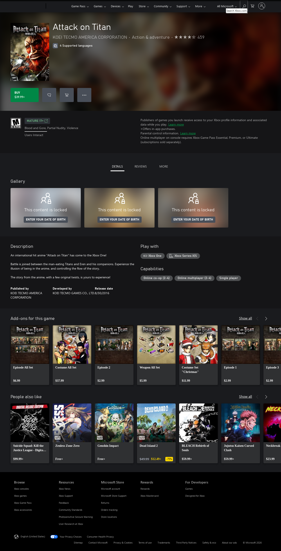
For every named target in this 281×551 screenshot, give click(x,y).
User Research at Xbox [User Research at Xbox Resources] (71, 523)
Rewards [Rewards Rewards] (145, 488)
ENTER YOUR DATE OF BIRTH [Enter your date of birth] (46, 219)
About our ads (229, 542)
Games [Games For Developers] (189, 488)
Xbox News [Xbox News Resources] (64, 488)
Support (182, 6)
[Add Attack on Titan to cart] (67, 95)
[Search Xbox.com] (244, 6)
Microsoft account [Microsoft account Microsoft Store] (110, 488)
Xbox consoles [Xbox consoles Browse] (21, 488)
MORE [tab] (163, 166)
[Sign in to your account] (261, 6)
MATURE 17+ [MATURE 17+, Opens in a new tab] (37, 121)
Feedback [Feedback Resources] (64, 502)
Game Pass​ (78, 6)
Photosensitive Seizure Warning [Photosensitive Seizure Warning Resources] (76, 516)
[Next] (266, 319)
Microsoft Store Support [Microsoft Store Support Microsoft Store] (113, 495)
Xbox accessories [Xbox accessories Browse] (23, 509)
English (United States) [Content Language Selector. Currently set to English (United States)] (33, 536)
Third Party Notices (186, 542)
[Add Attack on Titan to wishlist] (49, 95)
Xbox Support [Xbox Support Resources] (66, 495)
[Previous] (257, 319)
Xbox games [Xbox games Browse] (20, 495)
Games (98, 6)
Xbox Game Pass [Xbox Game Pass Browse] (23, 502)
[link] (30, 355)
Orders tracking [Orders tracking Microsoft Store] (109, 509)
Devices (116, 6)
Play (130, 6)
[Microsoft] (29, 6)
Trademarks (164, 542)
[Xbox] (58, 6)
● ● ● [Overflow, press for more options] (84, 95)
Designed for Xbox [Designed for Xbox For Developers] (195, 495)
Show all (245, 318)
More (198, 6)
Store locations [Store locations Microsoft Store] (109, 516)
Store (142, 6)
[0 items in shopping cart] (252, 5)
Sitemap (78, 542)
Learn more (176, 124)
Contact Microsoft (98, 542)
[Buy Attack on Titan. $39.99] (25, 95)
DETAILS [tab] (117, 166)
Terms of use (145, 542)
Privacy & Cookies (123, 542)
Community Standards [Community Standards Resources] (70, 509)
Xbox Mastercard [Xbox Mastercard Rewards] (149, 495)
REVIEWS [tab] (141, 166)
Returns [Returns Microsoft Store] (105, 502)
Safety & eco (209, 542)
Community (161, 6)
